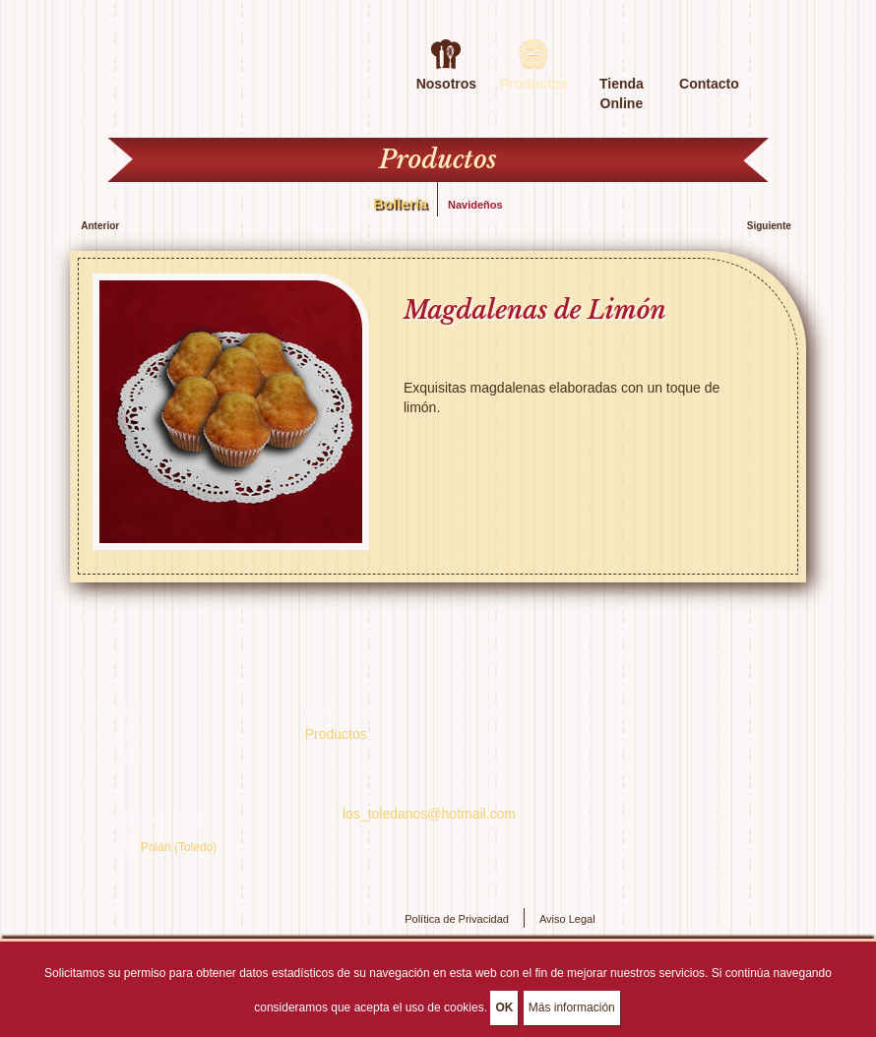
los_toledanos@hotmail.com (429, 814)
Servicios (118, 710)
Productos (336, 734)
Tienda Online (621, 82)
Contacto (709, 82)
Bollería (400, 203)
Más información (572, 1010)
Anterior (100, 225)
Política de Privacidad (457, 919)
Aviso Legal (567, 919)
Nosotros (446, 82)
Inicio (321, 712)
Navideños (475, 205)
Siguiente (769, 225)
